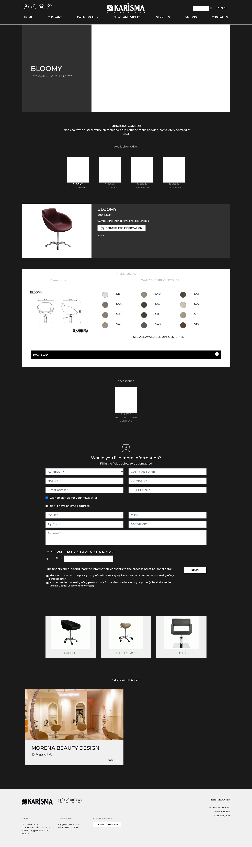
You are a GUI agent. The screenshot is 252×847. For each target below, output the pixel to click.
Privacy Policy (222, 811)
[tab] (78, 173)
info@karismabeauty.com (71, 824)
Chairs (52, 76)
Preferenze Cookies (218, 807)
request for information (121, 228)
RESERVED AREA (220, 799)
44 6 (53, 558)
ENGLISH (222, 8)
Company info (222, 815)
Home (28, 17)
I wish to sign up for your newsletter (72, 497)
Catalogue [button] (88, 17)
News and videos (127, 17)
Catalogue (38, 76)
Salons (191, 17)
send (195, 570)
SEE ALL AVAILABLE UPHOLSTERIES (159, 336)
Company (55, 17)
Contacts (220, 17)
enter (113, 760)
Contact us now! (107, 824)
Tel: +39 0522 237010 (69, 827)
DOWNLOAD (126, 354)
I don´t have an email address (69, 505)
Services (163, 17)
